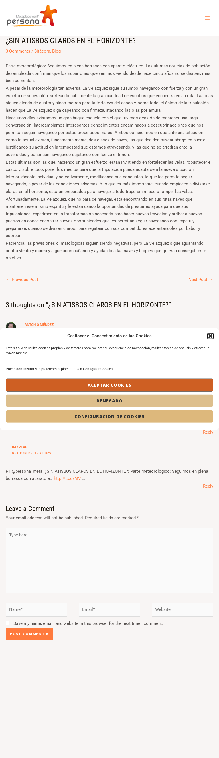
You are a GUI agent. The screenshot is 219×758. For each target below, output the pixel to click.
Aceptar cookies (109, 385)
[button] (210, 336)
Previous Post (22, 279)
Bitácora (42, 51)
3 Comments (18, 51)
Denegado (109, 401)
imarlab (19, 447)
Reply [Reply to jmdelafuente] (208, 432)
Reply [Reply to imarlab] (208, 486)
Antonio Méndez (39, 325)
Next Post (200, 279)
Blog (56, 51)
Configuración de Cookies (109, 416)
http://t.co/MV (67, 478)
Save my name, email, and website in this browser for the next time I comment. (88, 623)
